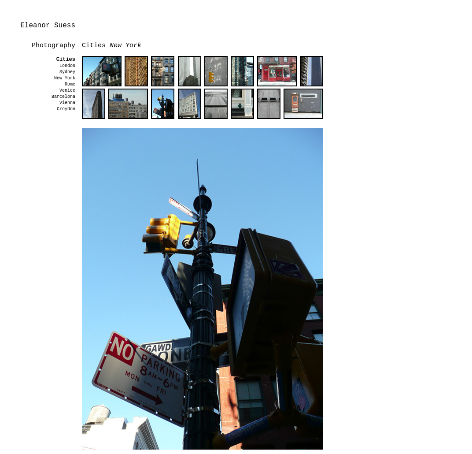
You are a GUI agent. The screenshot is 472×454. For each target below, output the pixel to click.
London (67, 65)
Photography (53, 45)
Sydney (67, 72)
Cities (65, 59)
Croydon (66, 109)
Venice (67, 90)
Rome (70, 84)
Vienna (67, 102)
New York (64, 78)
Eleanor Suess (47, 26)
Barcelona (63, 96)
